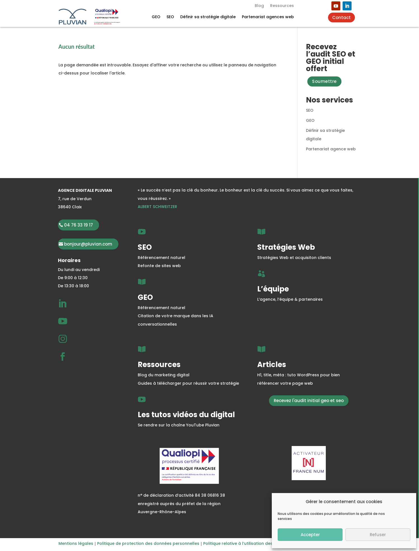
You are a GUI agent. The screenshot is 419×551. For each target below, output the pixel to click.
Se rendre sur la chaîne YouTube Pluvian (178, 425)
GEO (156, 17)
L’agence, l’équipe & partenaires (290, 299)
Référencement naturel (161, 257)
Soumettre (324, 81)
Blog (259, 6)
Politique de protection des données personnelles (148, 543)
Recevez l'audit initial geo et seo (309, 400)
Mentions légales (75, 543)
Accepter (310, 535)
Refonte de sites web (159, 266)
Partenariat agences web (268, 17)
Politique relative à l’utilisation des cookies (246, 543)
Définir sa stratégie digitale (208, 17)
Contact (341, 17)
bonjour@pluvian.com (88, 244)
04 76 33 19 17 (78, 225)
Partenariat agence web (331, 149)
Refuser (378, 535)
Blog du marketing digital (163, 375)
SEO (170, 17)
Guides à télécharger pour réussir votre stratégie (188, 383)
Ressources (282, 6)
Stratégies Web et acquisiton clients (294, 257)
